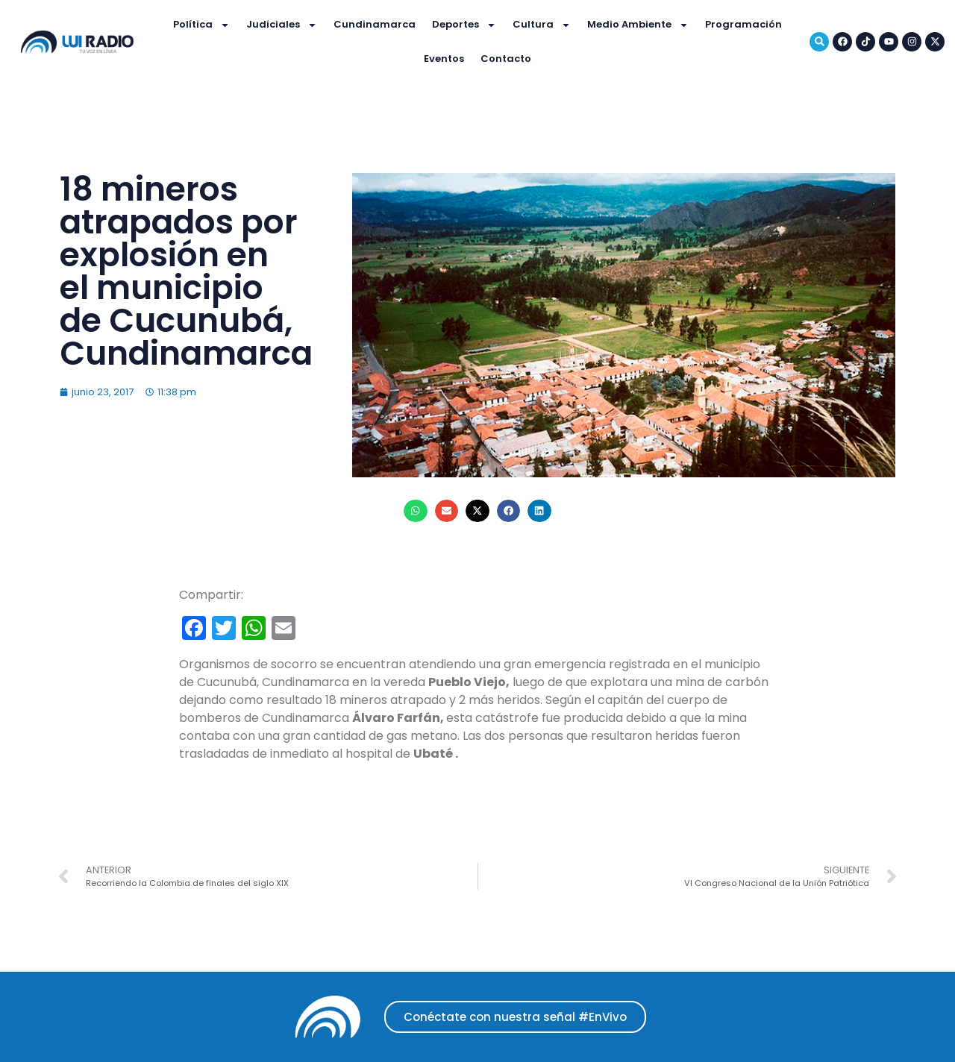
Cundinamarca (375, 24)
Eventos (444, 58)
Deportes (464, 25)
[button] (416, 510)
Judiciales (281, 25)
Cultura (542, 25)
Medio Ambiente (638, 25)
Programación (743, 24)
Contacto (505, 58)
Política (201, 25)
